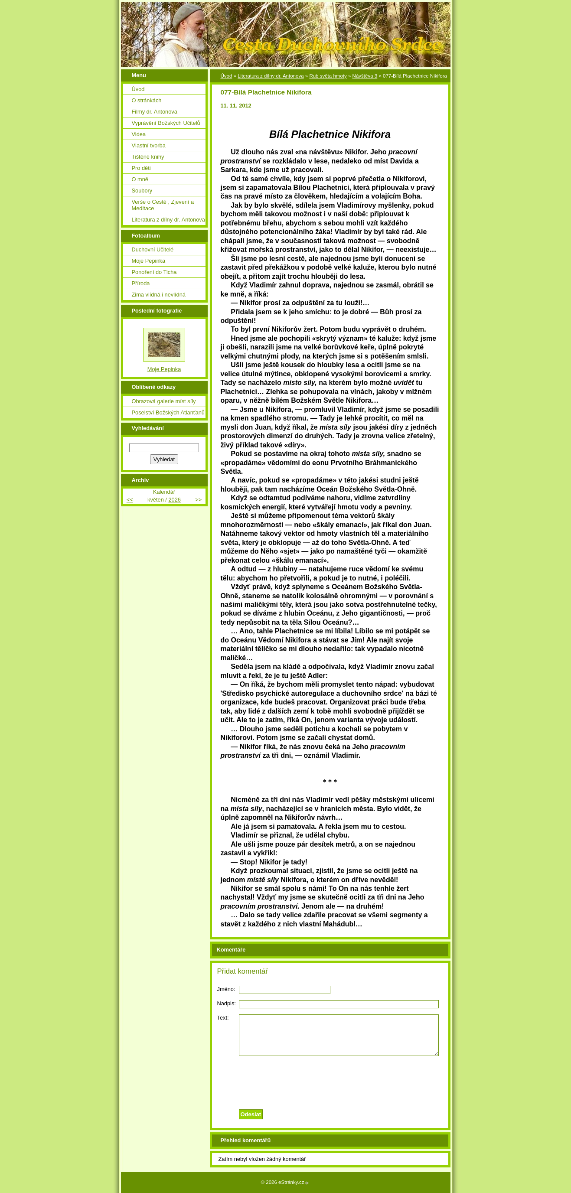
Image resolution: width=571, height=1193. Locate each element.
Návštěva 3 (365, 75)
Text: (223, 1017)
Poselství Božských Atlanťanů (168, 412)
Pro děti (141, 168)
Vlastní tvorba (149, 145)
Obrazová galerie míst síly (164, 401)
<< (130, 499)
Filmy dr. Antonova (154, 111)
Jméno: (226, 989)
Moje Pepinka (149, 261)
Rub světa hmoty (327, 75)
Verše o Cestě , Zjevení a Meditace (163, 205)
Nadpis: (226, 1003)
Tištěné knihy (148, 156)
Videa (139, 134)
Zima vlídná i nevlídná (159, 294)
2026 (174, 499)
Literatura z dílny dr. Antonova (270, 75)
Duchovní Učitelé (153, 249)
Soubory (142, 190)
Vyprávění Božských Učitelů (166, 123)
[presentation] (330, 1080)
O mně (140, 179)
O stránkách (147, 100)
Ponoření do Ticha (154, 272)
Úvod (226, 75)
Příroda (141, 283)
